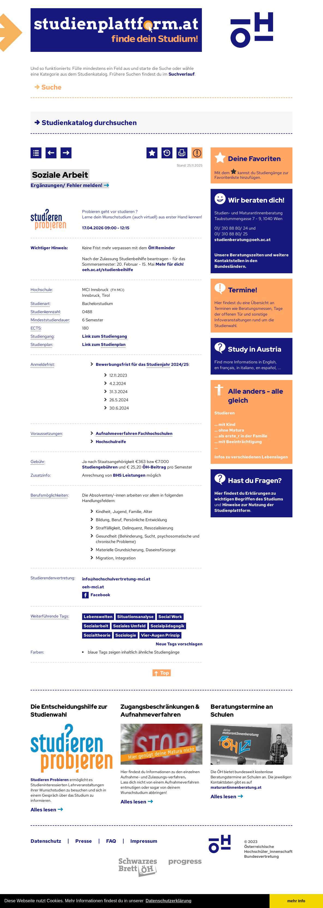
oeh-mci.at (93, 587)
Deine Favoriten (254, 158)
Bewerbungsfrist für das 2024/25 (142, 364)
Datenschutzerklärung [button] (169, 900)
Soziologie (125, 635)
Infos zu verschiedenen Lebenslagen (251, 457)
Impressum (143, 841)
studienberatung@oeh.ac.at (242, 239)
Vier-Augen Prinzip (160, 635)
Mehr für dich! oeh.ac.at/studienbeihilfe (133, 267)
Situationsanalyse (135, 616)
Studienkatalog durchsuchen (89, 122)
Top (164, 673)
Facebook (96, 595)
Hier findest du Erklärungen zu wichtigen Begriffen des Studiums (248, 496)
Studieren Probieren (50, 779)
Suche (51, 87)
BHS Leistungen (129, 475)
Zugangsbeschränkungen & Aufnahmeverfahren (160, 711)
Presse (83, 841)
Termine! (242, 290)
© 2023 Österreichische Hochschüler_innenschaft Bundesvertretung (268, 849)
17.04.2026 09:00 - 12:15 (105, 228)
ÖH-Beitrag (154, 467)
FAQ (111, 841)
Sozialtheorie (97, 635)
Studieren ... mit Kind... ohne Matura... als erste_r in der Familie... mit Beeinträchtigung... (240, 430)
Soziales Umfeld (129, 626)
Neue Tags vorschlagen (179, 644)
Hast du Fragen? (255, 480)
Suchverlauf (182, 74)
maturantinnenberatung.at (236, 787)
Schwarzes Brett (138, 867)
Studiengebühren (100, 467)
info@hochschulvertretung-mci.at (116, 579)
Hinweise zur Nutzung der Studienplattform (244, 507)
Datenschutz (46, 841)
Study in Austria (254, 349)
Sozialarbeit (96, 626)
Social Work (170, 616)
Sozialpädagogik (167, 626)
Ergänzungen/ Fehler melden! (66, 185)
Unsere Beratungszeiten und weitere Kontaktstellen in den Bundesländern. (251, 260)
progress (185, 862)
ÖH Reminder (161, 248)
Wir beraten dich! (256, 200)
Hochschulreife (111, 441)
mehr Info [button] (296, 901)
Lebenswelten (98, 616)
